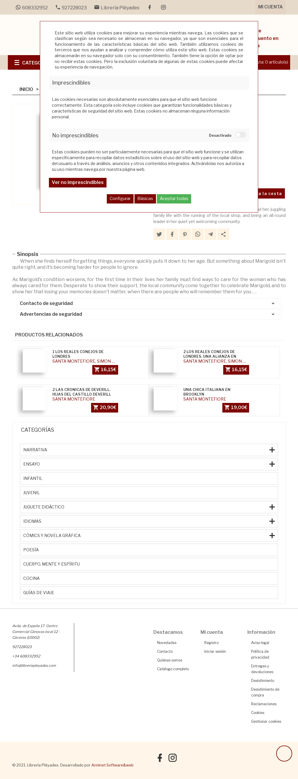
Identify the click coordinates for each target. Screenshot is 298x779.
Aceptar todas (174, 198)
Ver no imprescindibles (78, 182)
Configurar (120, 198)
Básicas (145, 198)
